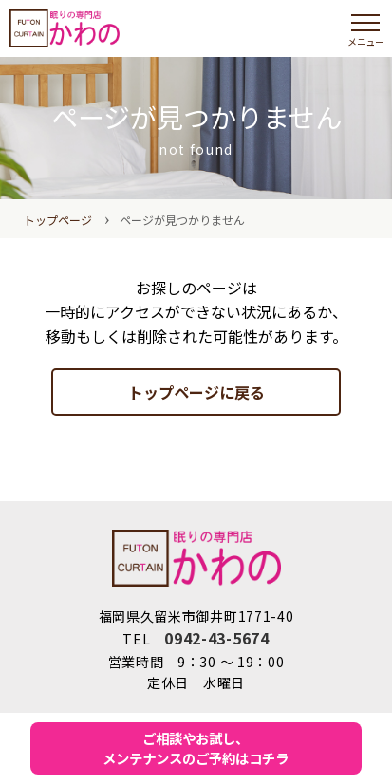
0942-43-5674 (216, 637)
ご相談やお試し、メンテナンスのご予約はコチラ (196, 748)
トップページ (58, 220)
